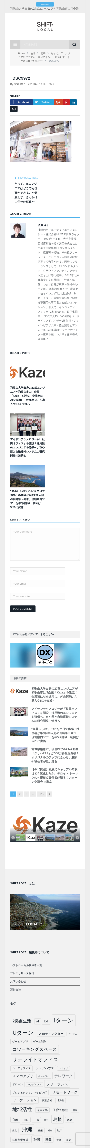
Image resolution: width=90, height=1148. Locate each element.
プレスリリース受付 (22, 973)
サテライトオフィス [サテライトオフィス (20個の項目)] (35, 1059)
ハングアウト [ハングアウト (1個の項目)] (34, 1084)
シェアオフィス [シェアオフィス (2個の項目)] (21, 1068)
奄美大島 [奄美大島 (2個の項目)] (42, 1110)
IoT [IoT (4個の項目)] (46, 1021)
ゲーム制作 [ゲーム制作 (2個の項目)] (39, 1041)
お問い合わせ (18, 981)
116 (41, 794)
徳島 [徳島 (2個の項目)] (69, 1120)
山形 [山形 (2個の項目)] (36, 1120)
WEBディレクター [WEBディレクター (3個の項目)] (51, 1033)
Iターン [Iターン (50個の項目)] (64, 1020)
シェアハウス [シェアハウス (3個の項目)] (45, 1068)
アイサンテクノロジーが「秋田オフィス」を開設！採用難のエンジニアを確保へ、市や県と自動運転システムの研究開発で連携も (27, 447)
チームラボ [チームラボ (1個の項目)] (43, 1076)
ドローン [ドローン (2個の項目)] (17, 1084)
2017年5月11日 (37, 84)
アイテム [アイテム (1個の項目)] (72, 1033)
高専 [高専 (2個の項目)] (68, 1139)
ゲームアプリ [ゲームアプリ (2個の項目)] (20, 1041)
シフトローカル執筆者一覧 (26, 965)
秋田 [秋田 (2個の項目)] (59, 1130)
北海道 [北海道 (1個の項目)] (60, 1100)
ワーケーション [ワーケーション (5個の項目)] (24, 1100)
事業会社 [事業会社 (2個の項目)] (47, 1100)
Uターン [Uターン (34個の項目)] (23, 1032)
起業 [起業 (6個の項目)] (37, 1139)
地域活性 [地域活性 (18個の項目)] (22, 1109)
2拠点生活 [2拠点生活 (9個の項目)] (21, 1021)
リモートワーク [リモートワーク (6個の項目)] (65, 1092)
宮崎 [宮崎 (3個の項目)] (15, 1120)
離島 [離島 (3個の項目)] (49, 1139)
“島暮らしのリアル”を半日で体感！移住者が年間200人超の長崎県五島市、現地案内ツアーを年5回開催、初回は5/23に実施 (27, 499)
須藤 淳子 (19, 84)
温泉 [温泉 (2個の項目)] (40, 1130)
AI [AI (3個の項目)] (37, 1021)
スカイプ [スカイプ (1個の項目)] (63, 1068)
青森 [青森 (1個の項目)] (59, 1139)
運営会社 (15, 989)
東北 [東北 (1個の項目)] (14, 1130)
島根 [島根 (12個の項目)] (57, 1119)
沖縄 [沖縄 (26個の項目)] (27, 1129)
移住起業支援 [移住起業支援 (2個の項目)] (20, 1139)
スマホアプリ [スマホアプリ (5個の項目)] (22, 1075)
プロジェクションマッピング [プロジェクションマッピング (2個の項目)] (29, 1092)
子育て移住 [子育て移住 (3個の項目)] (60, 1110)
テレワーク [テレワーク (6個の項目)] (63, 1075)
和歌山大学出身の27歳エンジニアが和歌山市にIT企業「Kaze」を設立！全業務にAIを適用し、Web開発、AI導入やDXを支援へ (27, 396)
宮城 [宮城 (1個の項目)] (75, 1110)
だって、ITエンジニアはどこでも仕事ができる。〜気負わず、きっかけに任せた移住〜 (25, 192)
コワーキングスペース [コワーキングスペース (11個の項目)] (34, 1049)
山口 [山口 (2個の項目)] (26, 1120)
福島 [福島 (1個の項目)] (50, 1130)
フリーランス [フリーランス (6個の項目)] (57, 1083)
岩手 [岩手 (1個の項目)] (46, 1120)
